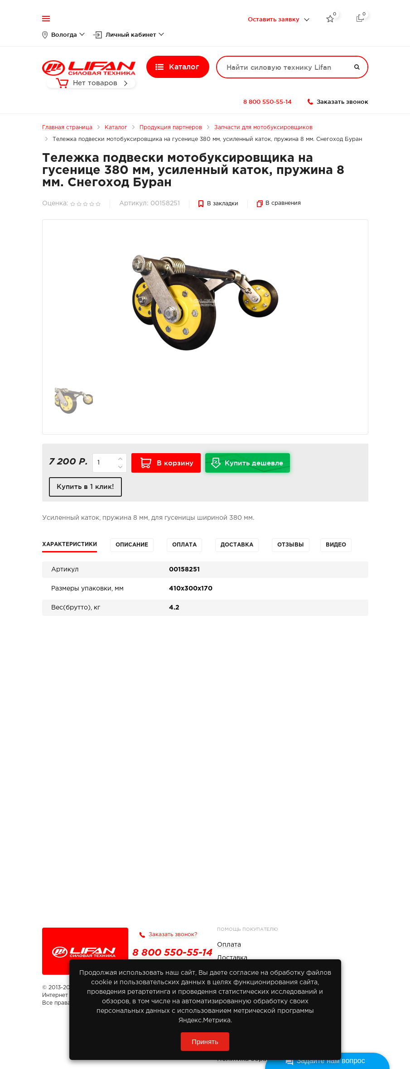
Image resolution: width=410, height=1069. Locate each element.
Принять (205, 1041)
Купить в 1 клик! (85, 486)
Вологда (64, 34)
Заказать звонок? (173, 934)
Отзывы (290, 544)
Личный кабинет (131, 34)
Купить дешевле (257, 466)
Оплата (184, 544)
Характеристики (69, 544)
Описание (132, 544)
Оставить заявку (273, 19)
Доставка (237, 544)
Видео (336, 544)
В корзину (175, 463)
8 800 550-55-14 (267, 101)
